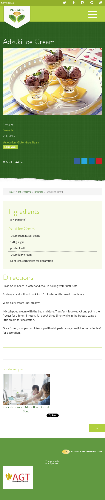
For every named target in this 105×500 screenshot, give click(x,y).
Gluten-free (24, 142)
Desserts (8, 130)
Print (21, 162)
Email (9, 162)
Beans (36, 142)
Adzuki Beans (10, 147)
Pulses (17, 17)
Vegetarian (9, 142)
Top (96, 428)
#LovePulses (7, 3)
